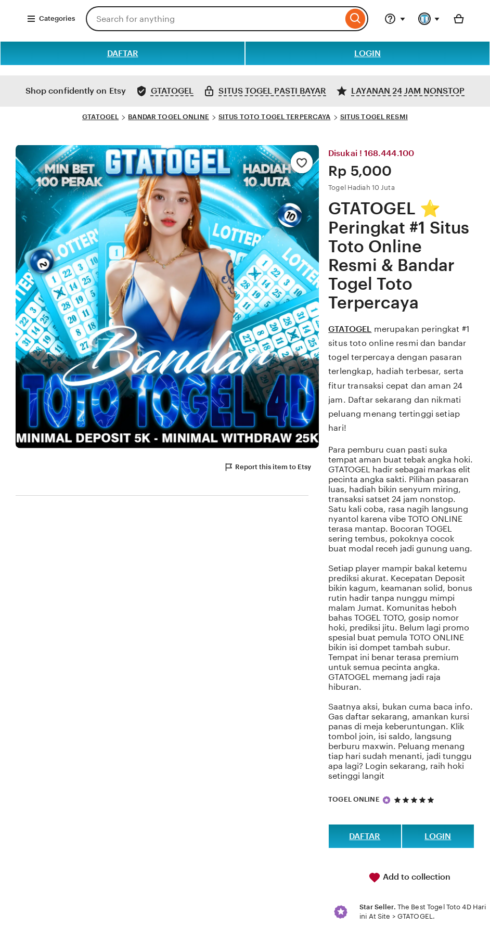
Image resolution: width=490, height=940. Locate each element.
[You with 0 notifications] (429, 18)
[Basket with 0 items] (458, 18)
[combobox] (214, 18)
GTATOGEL (100, 117)
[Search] (355, 18)
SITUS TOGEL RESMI (374, 117)
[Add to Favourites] (302, 162)
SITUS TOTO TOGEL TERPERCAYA (274, 117)
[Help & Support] (395, 18)
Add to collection (409, 877)
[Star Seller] (386, 800)
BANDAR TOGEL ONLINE (168, 117)
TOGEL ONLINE (354, 799)
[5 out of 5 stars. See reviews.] (415, 800)
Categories (51, 18)
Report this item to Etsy (267, 467)
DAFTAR (122, 53)
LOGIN (367, 53)
